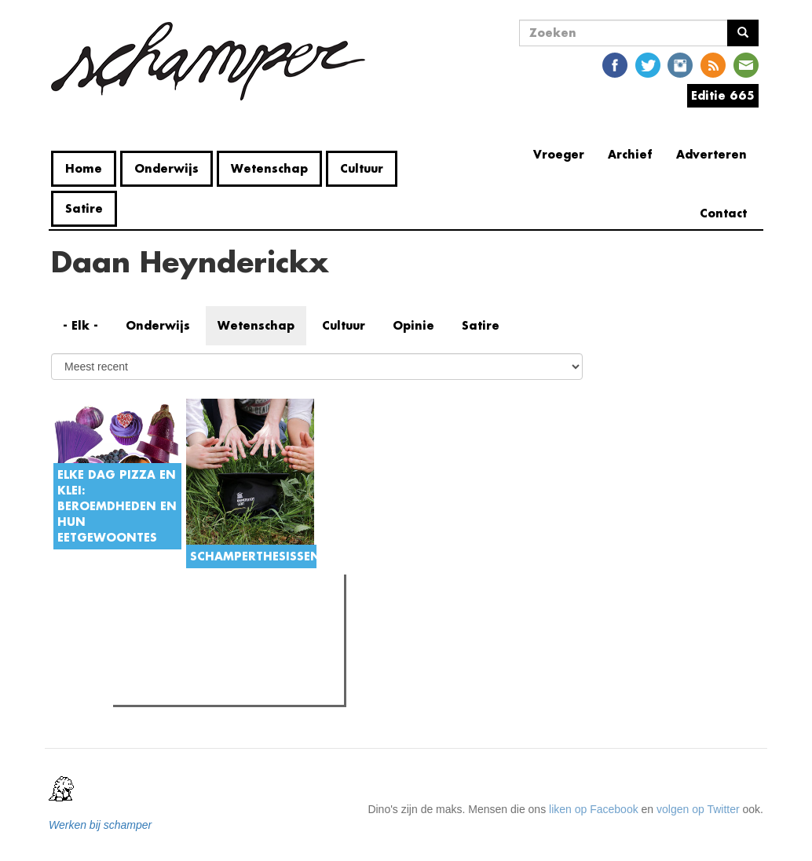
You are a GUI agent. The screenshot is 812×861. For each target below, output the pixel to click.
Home (83, 168)
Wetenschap (269, 168)
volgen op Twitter (698, 809)
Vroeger (558, 154)
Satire (84, 208)
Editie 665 (723, 95)
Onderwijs (166, 168)
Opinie (413, 325)
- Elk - (80, 325)
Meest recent (251, 621)
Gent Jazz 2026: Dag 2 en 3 (212, 653)
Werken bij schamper (100, 825)
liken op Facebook (593, 809)
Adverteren (711, 154)
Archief (630, 154)
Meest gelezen (166, 621)
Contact (723, 213)
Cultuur (361, 168)
